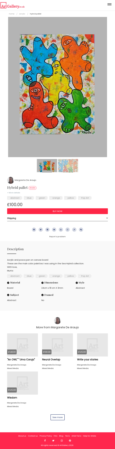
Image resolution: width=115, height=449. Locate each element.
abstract (15, 197)
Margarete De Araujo (21, 180)
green (42, 197)
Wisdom (12, 397)
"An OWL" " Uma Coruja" (21, 359)
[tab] (57, 218)
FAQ (55, 436)
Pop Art (85, 197)
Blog (61, 436)
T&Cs (67, 436)
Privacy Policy (46, 436)
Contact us (33, 436)
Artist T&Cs (76, 436)
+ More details (13, 192)
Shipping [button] (11, 218)
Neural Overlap (51, 359)
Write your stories (87, 359)
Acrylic (22, 14)
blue (29, 197)
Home (11, 14)
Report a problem (57, 236)
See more (57, 417)
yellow (70, 197)
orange (56, 197)
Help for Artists (89, 436)
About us (22, 436)
